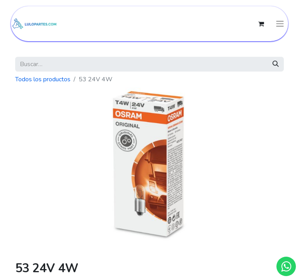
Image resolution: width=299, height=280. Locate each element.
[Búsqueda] (275, 64)
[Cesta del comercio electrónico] (261, 24)
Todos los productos (42, 79)
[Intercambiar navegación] (280, 24)
